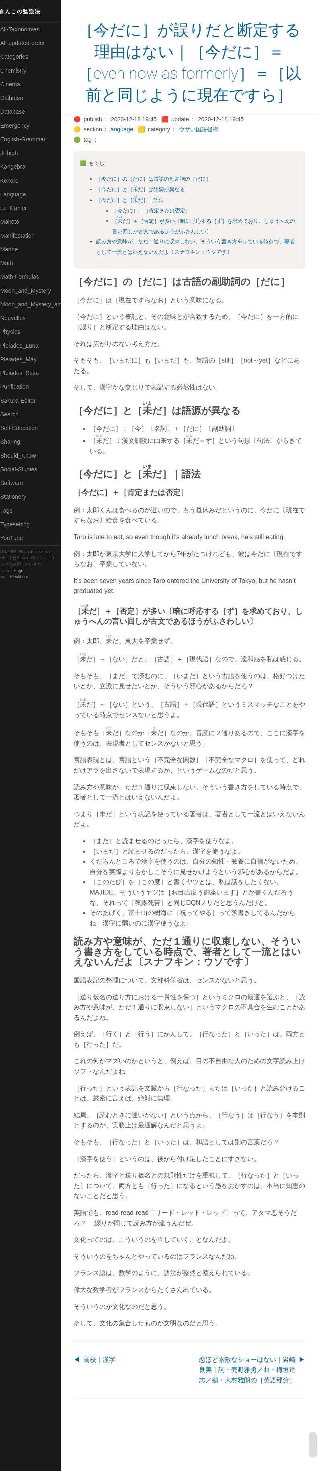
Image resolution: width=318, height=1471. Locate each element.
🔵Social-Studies (26, 469)
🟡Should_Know (25, 455)
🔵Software (19, 483)
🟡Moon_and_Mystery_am (37, 304)
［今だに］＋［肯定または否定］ (162, 232)
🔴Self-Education (26, 428)
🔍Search (16, 414)
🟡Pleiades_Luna (26, 345)
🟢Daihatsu (19, 98)
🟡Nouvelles (20, 318)
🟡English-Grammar (30, 139)
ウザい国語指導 (209, 151)
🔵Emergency (22, 125)
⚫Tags (13, 510)
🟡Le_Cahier (20, 208)
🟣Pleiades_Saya (26, 373)
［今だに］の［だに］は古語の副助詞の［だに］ (164, 201)
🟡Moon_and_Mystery (33, 290)
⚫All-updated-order (29, 43)
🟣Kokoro (16, 180)
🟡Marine (16, 249)
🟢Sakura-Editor (25, 400)
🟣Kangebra (20, 166)
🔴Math (14, 263)
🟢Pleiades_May (25, 359)
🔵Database (20, 111)
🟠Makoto (17, 221)
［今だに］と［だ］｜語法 (140, 222)
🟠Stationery (20, 496)
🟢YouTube (19, 538)
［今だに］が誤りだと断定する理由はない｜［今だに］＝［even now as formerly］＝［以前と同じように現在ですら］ (194, 73)
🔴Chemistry (20, 70)
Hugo (29, 570)
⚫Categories (21, 56)
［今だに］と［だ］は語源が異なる (151, 211)
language (132, 151)
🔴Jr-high (16, 153)
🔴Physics (17, 331)
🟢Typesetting (22, 524)
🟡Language (20, 194)
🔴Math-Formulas (27, 276)
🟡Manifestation (24, 235)
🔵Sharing (17, 441)
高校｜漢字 (109, 1401)
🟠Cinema (17, 84)
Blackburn (30, 577)
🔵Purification (21, 386)
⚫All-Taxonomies (27, 29)
